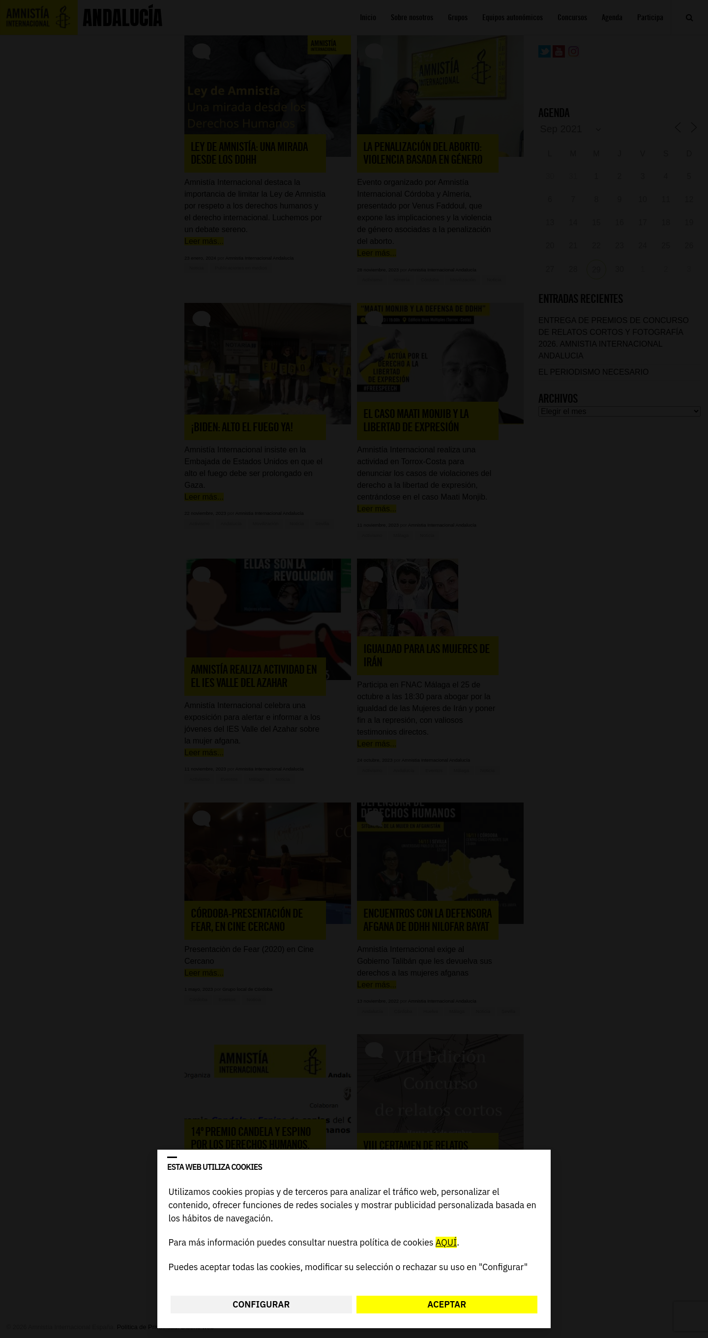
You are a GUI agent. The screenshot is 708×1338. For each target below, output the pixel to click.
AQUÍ (446, 1243)
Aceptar (446, 1304)
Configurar (261, 1304)
